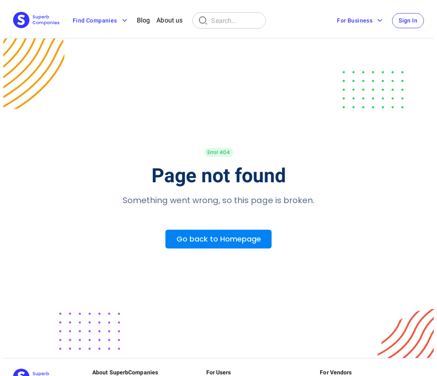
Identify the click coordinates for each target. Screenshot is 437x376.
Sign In (408, 20)
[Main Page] (36, 20)
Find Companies (101, 20)
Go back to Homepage (218, 239)
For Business (360, 20)
